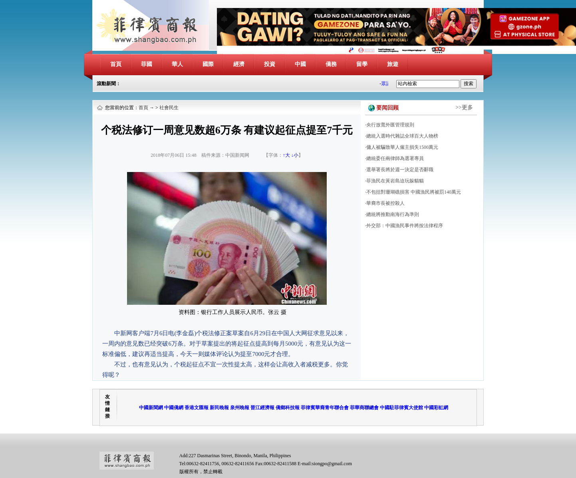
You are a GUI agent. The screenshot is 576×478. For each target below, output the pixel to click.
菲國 (146, 64)
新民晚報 (219, 407)
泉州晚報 (239, 407)
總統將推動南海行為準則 (392, 214)
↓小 (294, 155)
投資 (269, 64)
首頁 (115, 64)
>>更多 (464, 107)
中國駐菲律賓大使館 (401, 407)
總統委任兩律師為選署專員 (395, 158)
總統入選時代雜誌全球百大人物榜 (402, 136)
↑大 (286, 155)
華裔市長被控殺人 (385, 203)
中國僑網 (173, 407)
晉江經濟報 (262, 407)
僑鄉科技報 (288, 407)
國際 (208, 64)
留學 (361, 64)
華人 (177, 64)
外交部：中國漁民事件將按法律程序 (404, 225)
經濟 (238, 64)
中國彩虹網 (436, 407)
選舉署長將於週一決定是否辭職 (399, 169)
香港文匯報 (197, 407)
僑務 (331, 64)
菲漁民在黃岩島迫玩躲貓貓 (395, 181)
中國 (300, 64)
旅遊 (392, 64)
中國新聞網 (151, 407)
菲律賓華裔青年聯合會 (325, 407)
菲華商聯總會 (364, 407)
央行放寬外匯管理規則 (390, 125)
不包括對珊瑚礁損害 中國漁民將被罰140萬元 (413, 192)
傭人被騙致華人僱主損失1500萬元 (402, 147)
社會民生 (169, 107)
